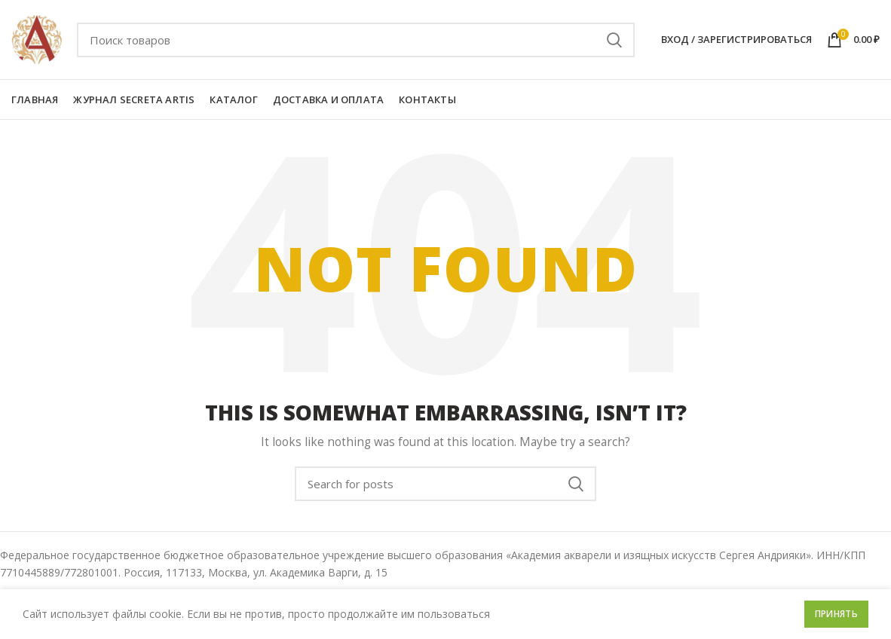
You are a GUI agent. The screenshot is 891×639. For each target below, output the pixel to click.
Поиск (614, 40)
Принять (836, 613)
